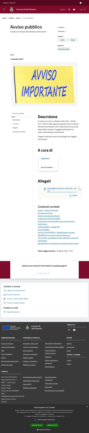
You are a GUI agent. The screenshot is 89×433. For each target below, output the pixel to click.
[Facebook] (68, 9)
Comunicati (70, 347)
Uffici (3, 350)
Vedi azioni (62, 31)
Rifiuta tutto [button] (52, 425)
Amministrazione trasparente (50, 378)
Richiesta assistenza (30, 388)
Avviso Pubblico (44, 229)
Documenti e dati (7, 365)
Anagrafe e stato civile (30, 343)
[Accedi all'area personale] (80, 3)
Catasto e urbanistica (30, 361)
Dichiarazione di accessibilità (54, 390)
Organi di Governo (7, 343)
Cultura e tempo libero (30, 347)
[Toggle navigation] (4, 9)
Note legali (48, 387)
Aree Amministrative (8, 347)
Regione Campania (9, 3)
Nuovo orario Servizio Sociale (49, 216)
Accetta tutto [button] (37, 425)
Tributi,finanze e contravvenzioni (50, 351)
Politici (3, 358)
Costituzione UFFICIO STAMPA (49, 218)
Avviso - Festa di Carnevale (48, 210)
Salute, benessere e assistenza (51, 361)
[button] (44, 430)
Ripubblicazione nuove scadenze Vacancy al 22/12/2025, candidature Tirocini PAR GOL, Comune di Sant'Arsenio (58, 238)
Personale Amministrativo (10, 361)
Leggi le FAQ (27, 384)
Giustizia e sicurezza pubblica (54, 347)
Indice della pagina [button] (18, 113)
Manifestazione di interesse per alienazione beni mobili (58, 243)
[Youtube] (73, 9)
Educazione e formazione (53, 343)
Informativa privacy (51, 383)
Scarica (73, 195)
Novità (11, 18)
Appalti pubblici (28, 358)
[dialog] (44, 419)
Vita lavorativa (28, 350)
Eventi (69, 364)
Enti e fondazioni (6, 354)
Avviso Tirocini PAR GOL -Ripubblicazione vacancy (56, 232)
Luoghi (69, 360)
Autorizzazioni (49, 366)
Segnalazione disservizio (31, 380)
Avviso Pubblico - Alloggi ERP (49, 227)
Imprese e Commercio (30, 354)
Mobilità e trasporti (29, 365)
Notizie (69, 343)
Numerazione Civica (45, 213)
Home (4, 18)
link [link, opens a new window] (63, 416)
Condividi (62, 27)
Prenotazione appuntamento (32, 377)
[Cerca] (85, 9)
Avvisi (18, 18)
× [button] (87, 406)
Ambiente (48, 357)
